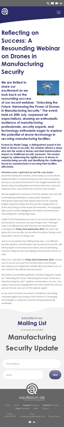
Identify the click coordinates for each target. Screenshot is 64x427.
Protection (31, 405)
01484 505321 (10, 416)
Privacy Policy (54, 416)
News (35, 408)
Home (7, 405)
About (16, 405)
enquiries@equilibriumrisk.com (32, 416)
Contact (45, 408)
